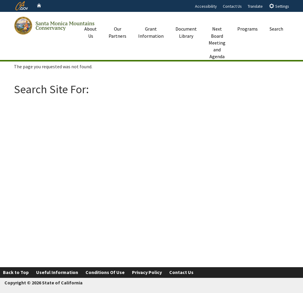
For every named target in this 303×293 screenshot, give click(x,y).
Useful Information (57, 272)
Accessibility (206, 6)
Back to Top (16, 272)
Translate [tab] (255, 6)
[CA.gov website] (21, 5)
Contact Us (232, 6)
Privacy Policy (147, 272)
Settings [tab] (279, 6)
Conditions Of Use (105, 272)
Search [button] (276, 22)
